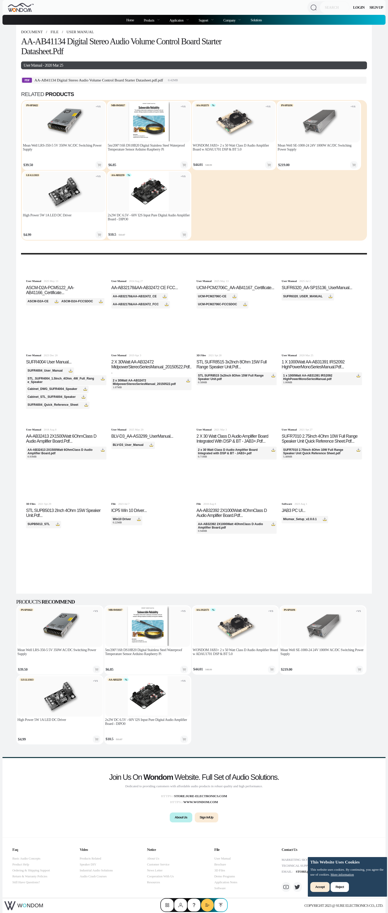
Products (149, 20)
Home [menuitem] (130, 20)
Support (204, 20)
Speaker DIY (88, 864)
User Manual (80, 32)
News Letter (155, 870)
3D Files (219, 870)
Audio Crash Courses (93, 876)
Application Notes (225, 882)
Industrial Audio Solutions (96, 870)
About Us (153, 858)
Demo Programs (224, 876)
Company (229, 20)
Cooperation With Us (160, 876)
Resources (153, 882)
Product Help (20, 864)
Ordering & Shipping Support (31, 870)
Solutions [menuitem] (256, 20)
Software (220, 888)
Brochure (220, 864)
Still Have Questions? (26, 882)
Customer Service (158, 864)
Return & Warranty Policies (29, 876)
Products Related (90, 858)
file (54, 32)
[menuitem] (152, 20)
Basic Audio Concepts (26, 858)
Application (177, 20)
